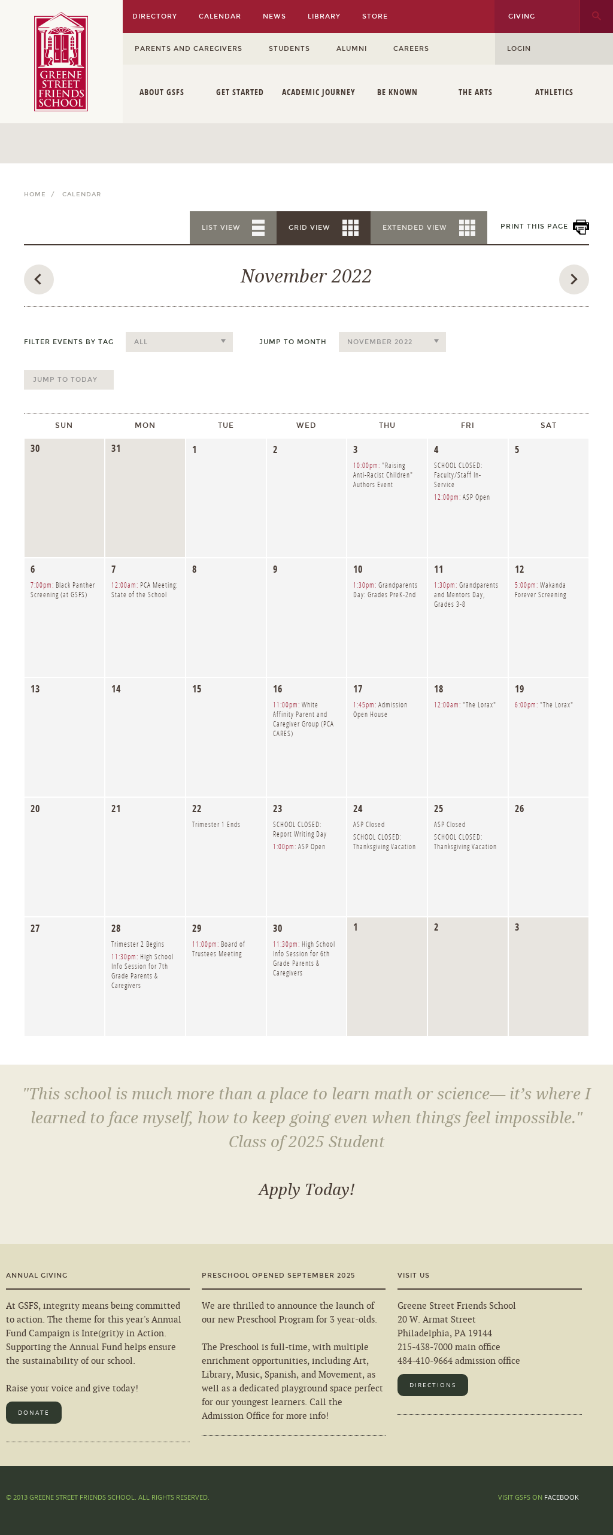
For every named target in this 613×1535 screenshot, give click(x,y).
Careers (411, 49)
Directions (432, 1385)
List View (221, 228)
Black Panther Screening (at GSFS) (63, 589)
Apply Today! (307, 1190)
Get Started (240, 92)
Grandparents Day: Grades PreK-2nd (385, 589)
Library (324, 16)
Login (519, 49)
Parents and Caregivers (188, 49)
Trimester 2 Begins (138, 944)
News (274, 16)
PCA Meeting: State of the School (144, 589)
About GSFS (161, 92)
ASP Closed (369, 824)
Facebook (561, 1497)
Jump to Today (65, 380)
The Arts (476, 92)
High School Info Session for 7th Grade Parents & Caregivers (142, 971)
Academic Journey (319, 92)
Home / (42, 194)
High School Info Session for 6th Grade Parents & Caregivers (304, 958)
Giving (521, 16)
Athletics (554, 92)
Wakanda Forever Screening (540, 589)
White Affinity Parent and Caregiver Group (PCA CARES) (303, 719)
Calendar (220, 16)
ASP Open (462, 497)
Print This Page (534, 226)
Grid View (309, 228)
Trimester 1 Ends (216, 824)
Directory (154, 16)
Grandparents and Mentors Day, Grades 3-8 (466, 594)
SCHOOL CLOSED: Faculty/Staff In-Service (458, 475)
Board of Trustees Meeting (218, 949)
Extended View (415, 228)
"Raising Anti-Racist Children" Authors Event (383, 475)
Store (375, 16)
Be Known (397, 92)
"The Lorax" (465, 704)
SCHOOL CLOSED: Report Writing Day (300, 829)
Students (289, 49)
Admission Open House (380, 709)
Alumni (351, 49)
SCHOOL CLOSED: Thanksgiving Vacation (384, 841)
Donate (34, 1413)
